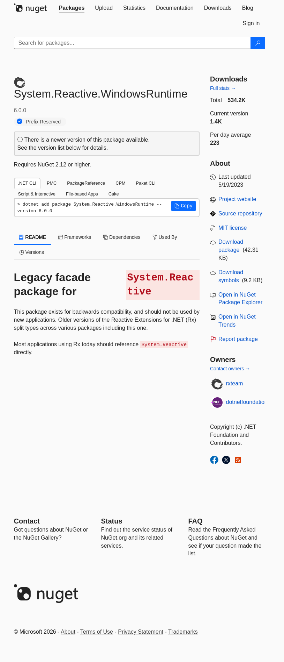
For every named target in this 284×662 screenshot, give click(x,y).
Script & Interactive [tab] (36, 194)
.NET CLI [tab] (27, 183)
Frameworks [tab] (74, 237)
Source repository (240, 213)
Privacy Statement (140, 632)
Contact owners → (230, 368)
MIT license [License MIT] (232, 228)
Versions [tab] (31, 252)
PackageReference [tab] (86, 183)
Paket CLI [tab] (146, 183)
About (68, 632)
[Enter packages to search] (132, 43)
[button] (183, 206)
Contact (27, 521)
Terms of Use (96, 632)
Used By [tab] (164, 237)
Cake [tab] (114, 194)
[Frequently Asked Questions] (195, 521)
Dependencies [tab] (121, 237)
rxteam (234, 383)
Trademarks (183, 632)
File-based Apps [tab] (82, 194)
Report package (238, 339)
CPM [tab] (120, 183)
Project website (237, 199)
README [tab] (32, 237)
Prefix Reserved (43, 121)
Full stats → (223, 88)
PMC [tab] (52, 183)
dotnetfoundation (247, 402)
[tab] (72, 8)
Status (111, 521)
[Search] (258, 43)
